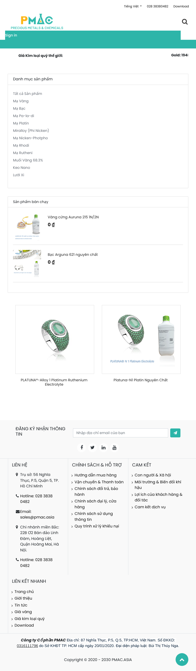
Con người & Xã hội (153, 475)
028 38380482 (157, 6)
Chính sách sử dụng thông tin (94, 516)
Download (181, 6)
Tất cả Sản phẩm (27, 93)
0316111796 (27, 646)
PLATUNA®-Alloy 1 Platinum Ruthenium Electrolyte (54, 382)
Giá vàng (23, 612)
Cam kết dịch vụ (150, 507)
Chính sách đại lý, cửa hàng (95, 504)
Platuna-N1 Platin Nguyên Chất (141, 380)
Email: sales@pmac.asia (37, 514)
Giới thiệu (23, 598)
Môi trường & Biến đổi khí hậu (158, 485)
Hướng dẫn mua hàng (95, 475)
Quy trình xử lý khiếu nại (97, 526)
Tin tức (21, 605)
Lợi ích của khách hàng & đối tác (158, 497)
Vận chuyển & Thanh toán (99, 482)
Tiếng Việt (132, 6)
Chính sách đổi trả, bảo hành (96, 491)
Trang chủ (24, 591)
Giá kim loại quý (30, 619)
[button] (175, 432)
